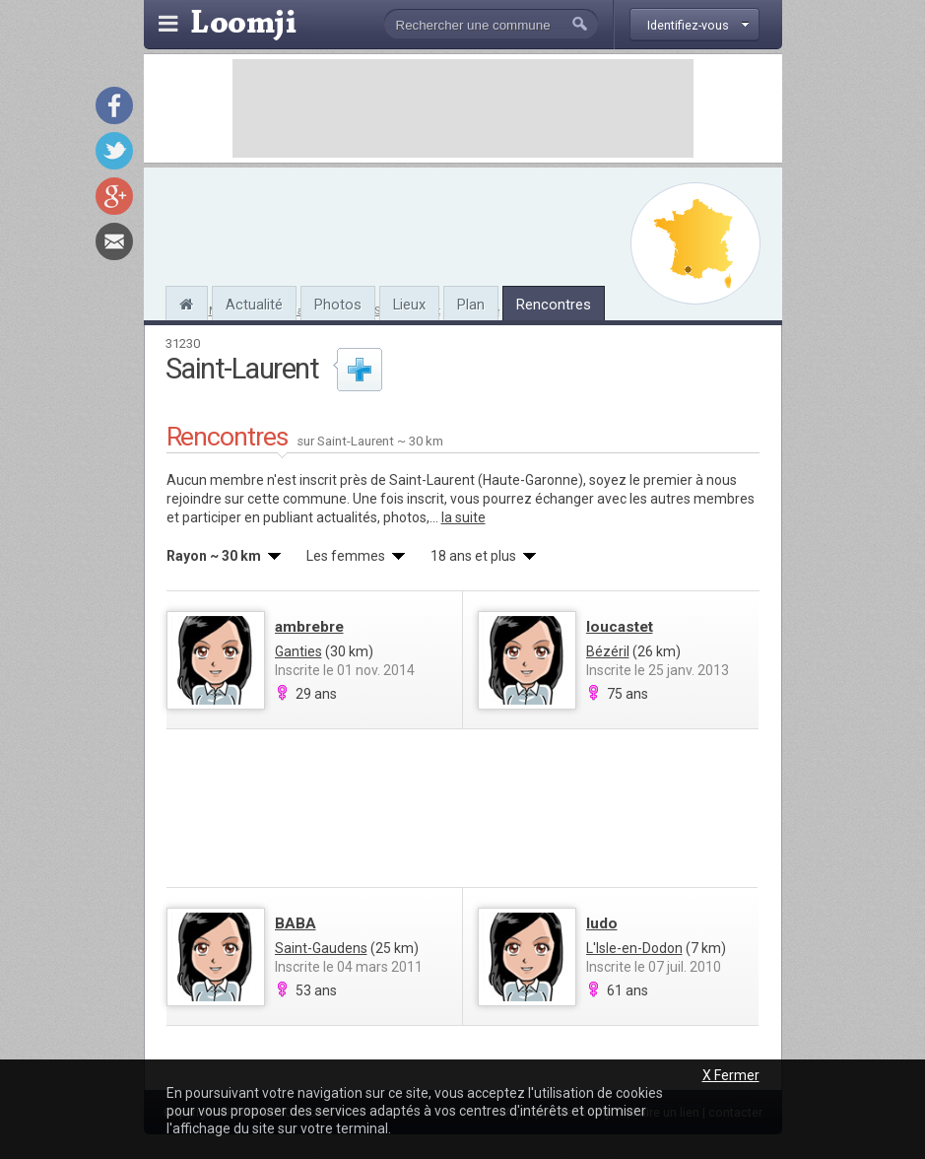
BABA (295, 923)
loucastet (619, 627)
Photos (338, 304)
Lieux (409, 304)
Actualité (254, 304)
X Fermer (731, 1075)
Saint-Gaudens (321, 948)
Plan (471, 304)
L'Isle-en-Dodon (634, 948)
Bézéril (607, 651)
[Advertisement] (463, 108)
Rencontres (553, 304)
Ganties (298, 651)
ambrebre (309, 627)
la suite (463, 517)
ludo (602, 923)
